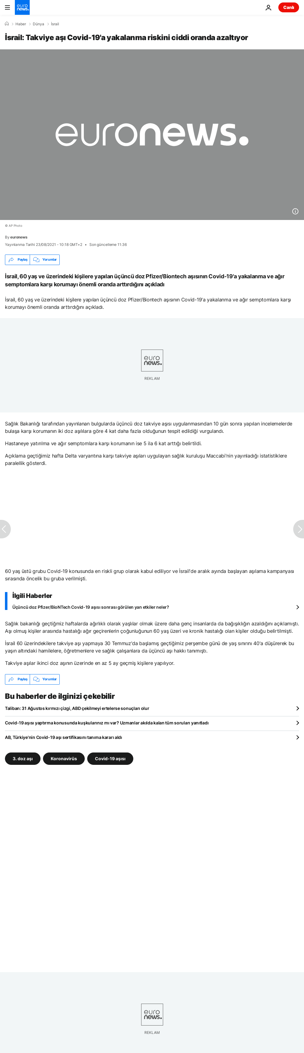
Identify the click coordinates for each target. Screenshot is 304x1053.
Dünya (38, 24)
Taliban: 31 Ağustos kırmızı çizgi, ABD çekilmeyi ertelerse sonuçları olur (77, 708)
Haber (20, 24)
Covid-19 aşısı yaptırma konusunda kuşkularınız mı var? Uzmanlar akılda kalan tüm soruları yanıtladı (106, 722)
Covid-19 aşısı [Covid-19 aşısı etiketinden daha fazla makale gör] (110, 758)
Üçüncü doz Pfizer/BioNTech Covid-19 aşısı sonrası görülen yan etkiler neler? (90, 607)
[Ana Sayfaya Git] (22, 7)
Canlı (288, 7)
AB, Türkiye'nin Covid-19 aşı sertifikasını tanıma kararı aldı (63, 737)
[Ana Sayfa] (7, 24)
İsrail (55, 24)
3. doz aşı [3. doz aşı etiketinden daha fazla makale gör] (23, 758)
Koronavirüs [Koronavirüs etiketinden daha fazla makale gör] (64, 758)
